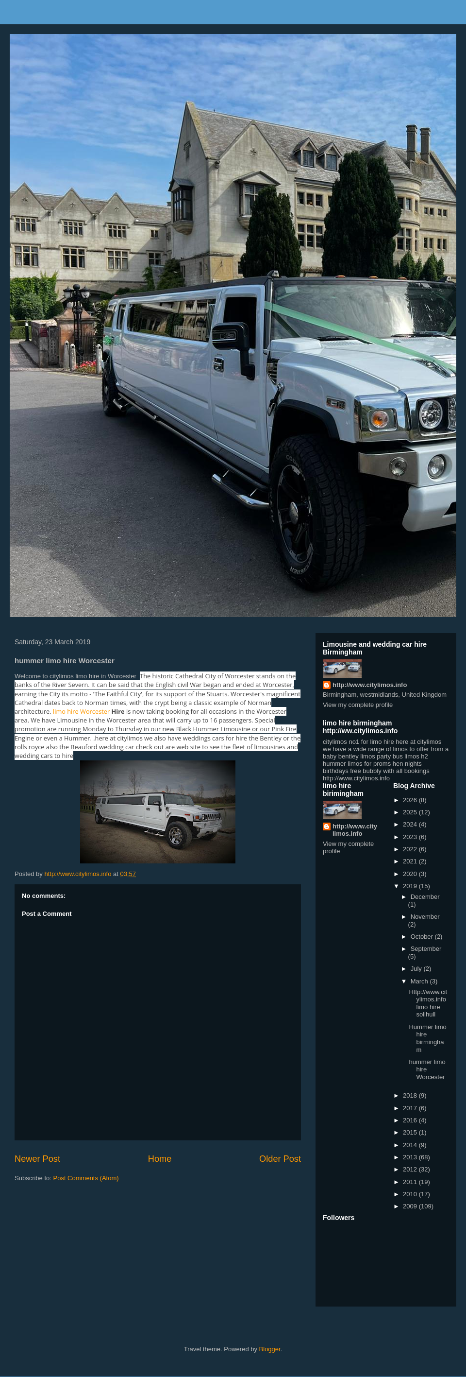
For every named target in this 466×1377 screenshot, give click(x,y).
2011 (411, 1182)
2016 (411, 1120)
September (426, 948)
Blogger (270, 1349)
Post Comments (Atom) (86, 1178)
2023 (411, 837)
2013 (411, 1157)
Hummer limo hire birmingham (427, 1038)
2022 (411, 849)
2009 (411, 1206)
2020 (411, 874)
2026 (411, 800)
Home (160, 1159)
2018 (411, 1095)
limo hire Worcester (81, 711)
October (423, 936)
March (420, 981)
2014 (411, 1145)
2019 (411, 886)
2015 (411, 1132)
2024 (411, 824)
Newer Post (37, 1159)
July (417, 968)
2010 (411, 1194)
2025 (411, 812)
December (425, 896)
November (425, 916)
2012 (411, 1169)
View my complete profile (358, 704)
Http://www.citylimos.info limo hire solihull (428, 1003)
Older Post (280, 1159)
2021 (411, 861)
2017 (411, 1108)
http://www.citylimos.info (370, 684)
